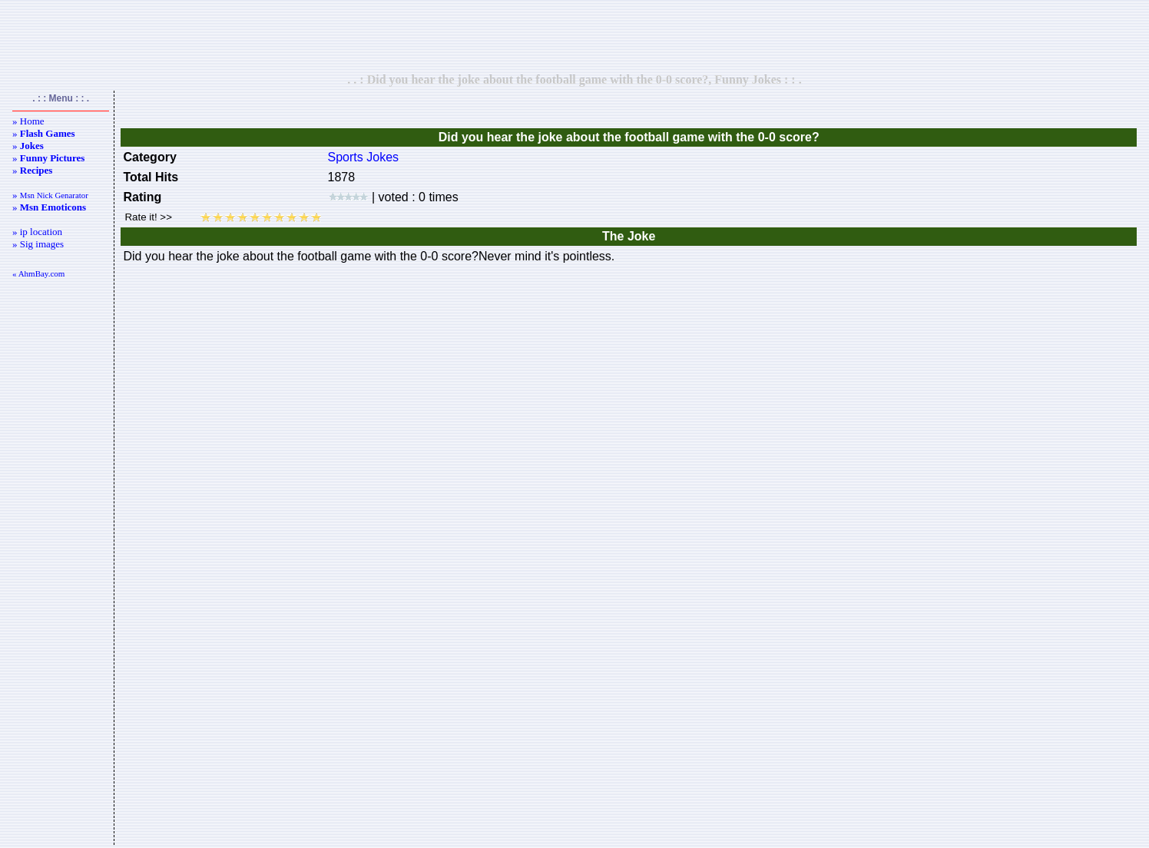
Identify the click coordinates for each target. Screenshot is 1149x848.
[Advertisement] (574, 36)
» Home (28, 121)
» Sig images (38, 244)
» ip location (37, 231)
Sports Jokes (363, 157)
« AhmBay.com (38, 273)
